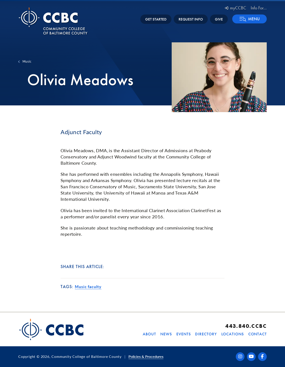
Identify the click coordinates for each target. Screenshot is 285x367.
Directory (206, 333)
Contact (257, 333)
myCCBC (235, 8)
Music (27, 61)
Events (183, 333)
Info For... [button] (259, 8)
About (149, 333)
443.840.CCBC (246, 325)
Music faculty (88, 287)
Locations (232, 333)
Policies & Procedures (145, 356)
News (166, 333)
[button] (249, 18)
